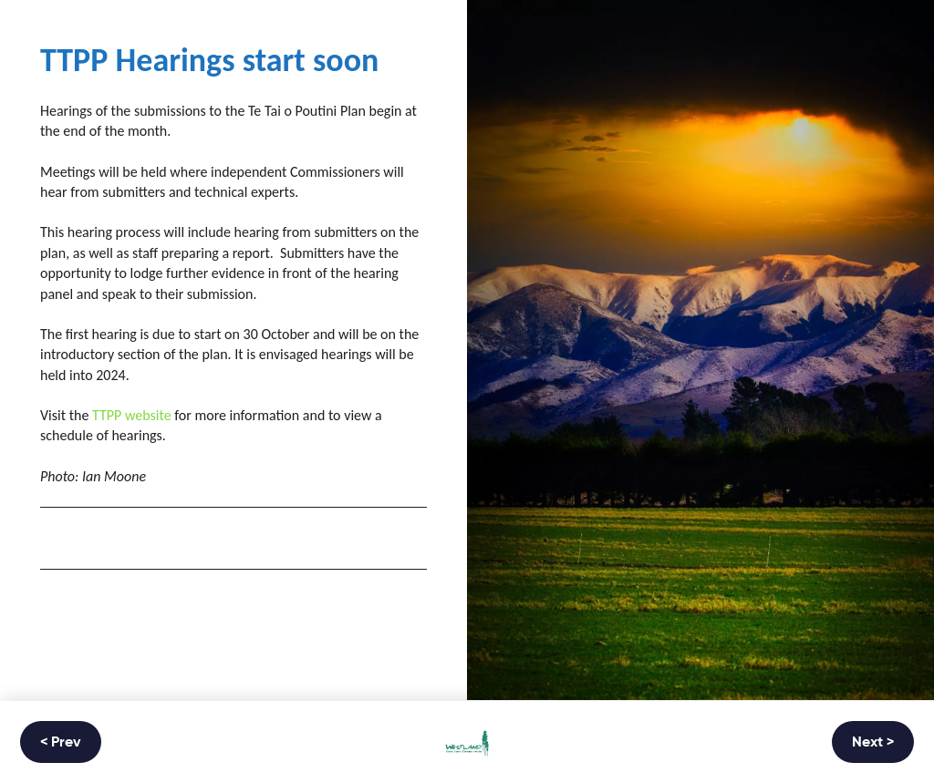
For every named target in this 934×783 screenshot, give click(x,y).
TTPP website (131, 415)
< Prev (60, 743)
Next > (873, 743)
